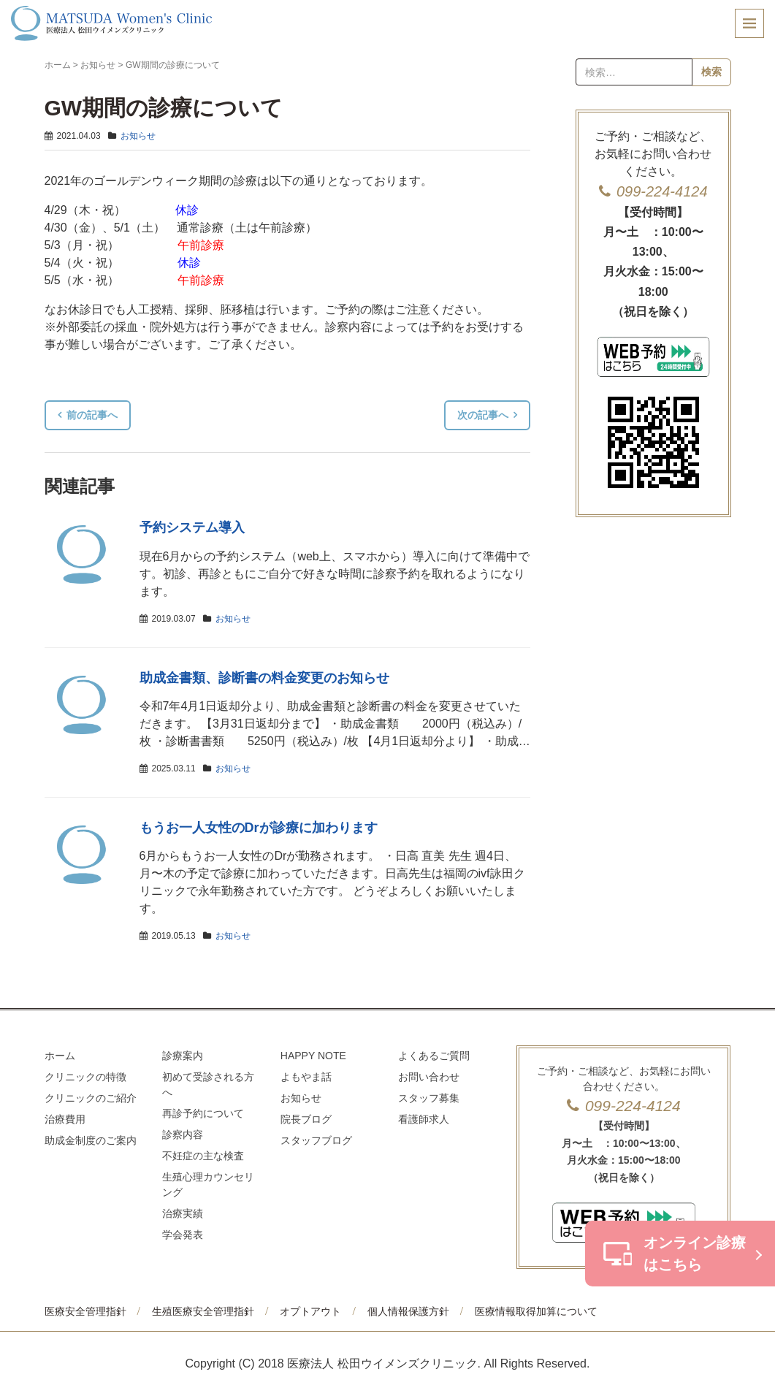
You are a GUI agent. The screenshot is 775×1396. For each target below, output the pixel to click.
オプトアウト (310, 1311)
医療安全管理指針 (85, 1311)
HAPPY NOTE (313, 1055)
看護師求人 (423, 1119)
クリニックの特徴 (85, 1077)
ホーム (58, 65)
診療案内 (182, 1055)
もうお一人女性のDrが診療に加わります (259, 827)
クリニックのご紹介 (91, 1098)
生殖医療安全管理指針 (203, 1311)
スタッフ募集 (428, 1098)
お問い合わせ (428, 1077)
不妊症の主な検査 (203, 1156)
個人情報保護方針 (408, 1311)
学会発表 (182, 1234)
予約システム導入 (192, 527)
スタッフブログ (316, 1140)
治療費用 (65, 1119)
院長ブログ (306, 1119)
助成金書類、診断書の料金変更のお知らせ (264, 678)
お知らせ (97, 65)
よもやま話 (306, 1077)
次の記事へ (482, 415)
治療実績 (182, 1213)
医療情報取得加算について (536, 1311)
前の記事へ (92, 415)
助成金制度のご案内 (91, 1140)
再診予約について (203, 1113)
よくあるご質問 (434, 1055)
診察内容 (182, 1134)
